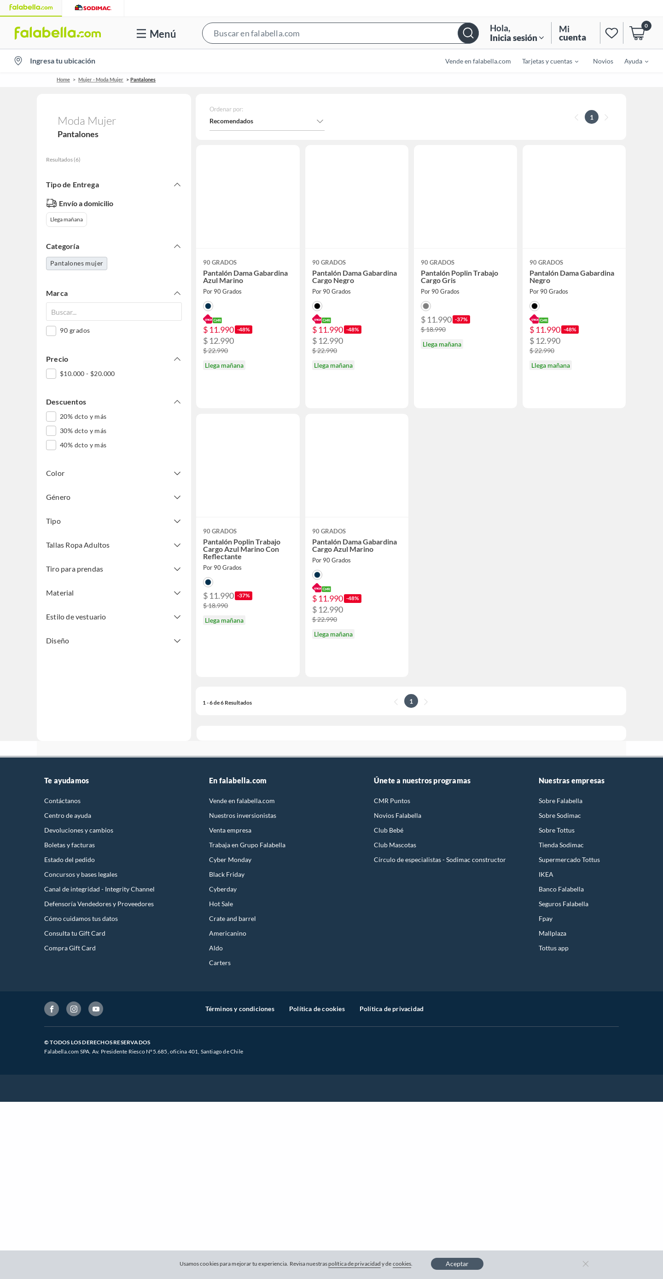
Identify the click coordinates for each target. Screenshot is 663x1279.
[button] (340, 33)
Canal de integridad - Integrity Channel (99, 889)
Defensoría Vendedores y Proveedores (99, 904)
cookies (402, 1263)
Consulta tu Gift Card (74, 933)
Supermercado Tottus (569, 859)
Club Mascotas (395, 845)
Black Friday (226, 874)
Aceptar (457, 1263)
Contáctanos (62, 800)
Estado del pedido (69, 859)
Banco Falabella (561, 889)
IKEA (546, 874)
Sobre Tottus (557, 830)
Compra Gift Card (70, 948)
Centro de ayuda (67, 815)
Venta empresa (230, 830)
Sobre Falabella (560, 800)
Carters (220, 962)
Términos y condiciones (239, 1009)
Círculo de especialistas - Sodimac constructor (440, 859)
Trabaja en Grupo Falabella (247, 845)
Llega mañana (66, 219)
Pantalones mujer (76, 263)
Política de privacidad (392, 1009)
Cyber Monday (230, 859)
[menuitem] (544, 60)
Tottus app (554, 948)
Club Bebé (388, 830)
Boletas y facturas (69, 845)
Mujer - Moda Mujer (100, 79)
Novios (603, 61)
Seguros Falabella (563, 904)
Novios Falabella (397, 815)
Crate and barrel (232, 918)
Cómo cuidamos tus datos (81, 918)
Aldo (216, 948)
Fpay (545, 918)
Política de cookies (317, 1009)
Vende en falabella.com (478, 61)
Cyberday (223, 889)
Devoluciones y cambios (78, 830)
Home (63, 79)
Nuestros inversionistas (242, 815)
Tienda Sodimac (561, 845)
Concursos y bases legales (80, 874)
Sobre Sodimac (560, 815)
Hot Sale (221, 904)
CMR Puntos (392, 800)
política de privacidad (354, 1263)
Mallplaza (552, 933)
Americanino (227, 933)
